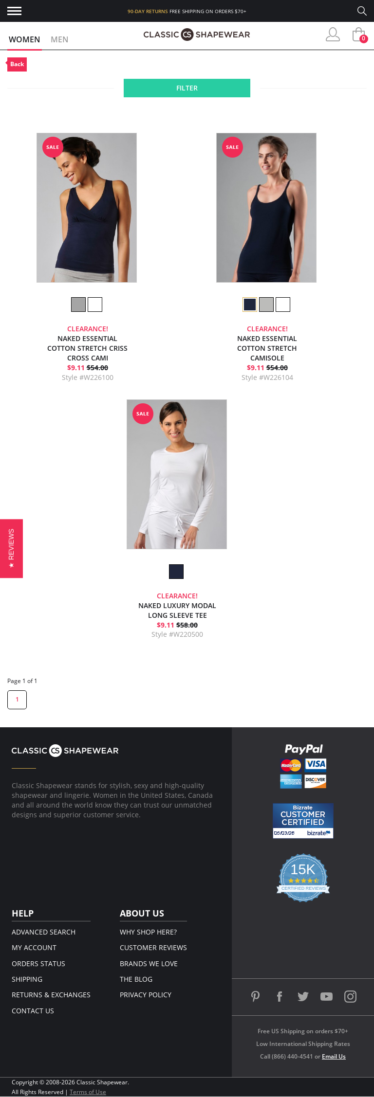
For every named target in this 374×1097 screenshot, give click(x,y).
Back (17, 64)
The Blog (136, 979)
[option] (78, 304)
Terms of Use (88, 1092)
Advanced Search (43, 931)
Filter (187, 87)
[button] (11, 548)
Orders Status (38, 963)
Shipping (27, 979)
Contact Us (33, 1010)
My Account (34, 947)
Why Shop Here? (148, 931)
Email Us (334, 1056)
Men (60, 39)
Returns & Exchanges (51, 994)
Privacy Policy (145, 994)
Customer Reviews (153, 947)
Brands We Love (149, 963)
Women (24, 39)
